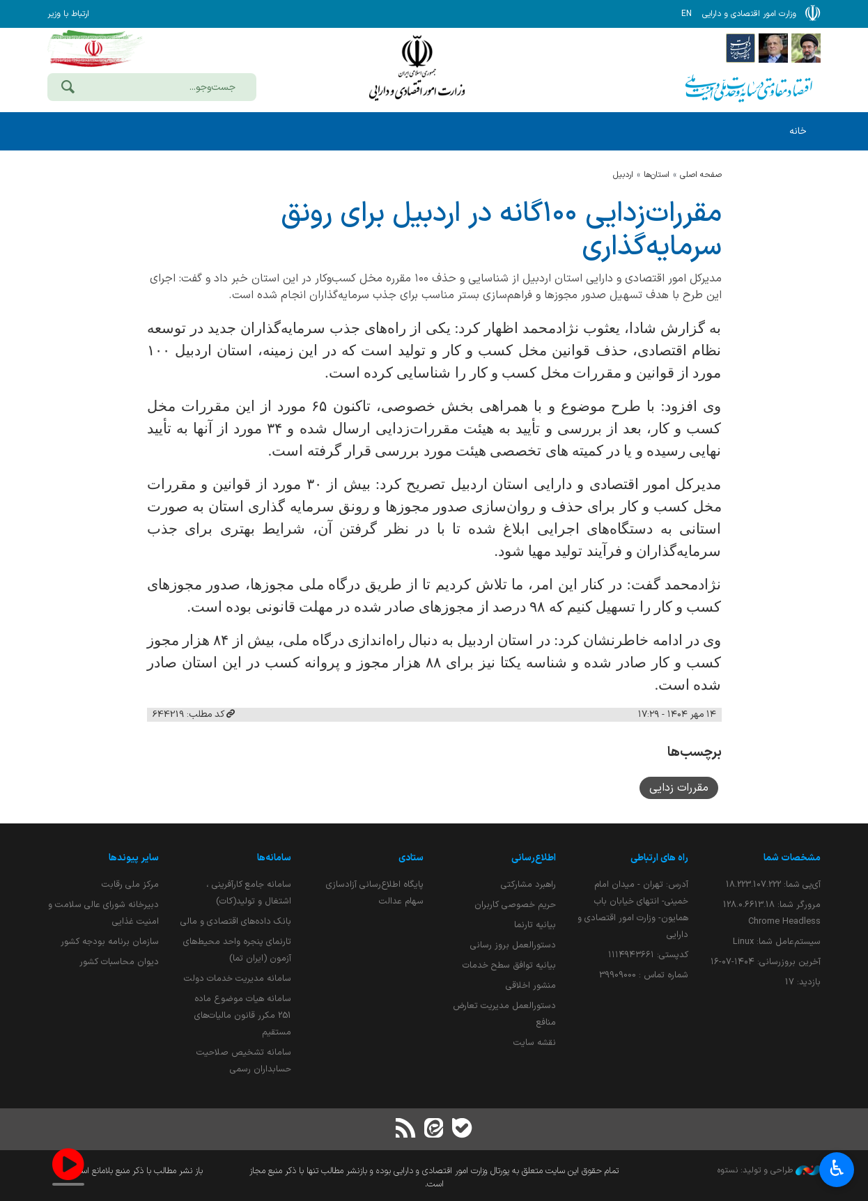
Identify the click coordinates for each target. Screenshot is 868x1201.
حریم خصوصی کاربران (515, 904)
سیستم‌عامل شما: (777, 941)
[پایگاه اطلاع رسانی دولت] (740, 47)
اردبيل (623, 175)
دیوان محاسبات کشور (119, 961)
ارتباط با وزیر (68, 14)
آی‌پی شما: (773, 884)
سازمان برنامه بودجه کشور (110, 941)
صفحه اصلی (701, 175)
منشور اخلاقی (531, 985)
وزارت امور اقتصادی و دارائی (416, 68)
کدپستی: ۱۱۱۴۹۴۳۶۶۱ (648, 954)
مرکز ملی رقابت (130, 884)
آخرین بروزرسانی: (766, 961)
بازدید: (803, 982)
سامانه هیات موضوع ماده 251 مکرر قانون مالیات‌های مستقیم (242, 1015)
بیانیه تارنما (535, 924)
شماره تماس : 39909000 (643, 975)
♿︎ (837, 1170)
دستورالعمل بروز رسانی (513, 945)
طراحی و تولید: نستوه (769, 1170)
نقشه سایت (534, 1042)
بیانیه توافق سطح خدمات (509, 965)
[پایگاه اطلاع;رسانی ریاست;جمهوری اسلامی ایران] (773, 47)
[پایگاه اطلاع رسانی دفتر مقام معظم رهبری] (806, 47)
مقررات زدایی (678, 788)
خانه (798, 131)
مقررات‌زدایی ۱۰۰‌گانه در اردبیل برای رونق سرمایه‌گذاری (501, 230)
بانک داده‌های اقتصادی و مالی (235, 921)
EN (686, 14)
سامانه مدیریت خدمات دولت (237, 978)
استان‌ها (656, 175)
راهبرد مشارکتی (528, 884)
